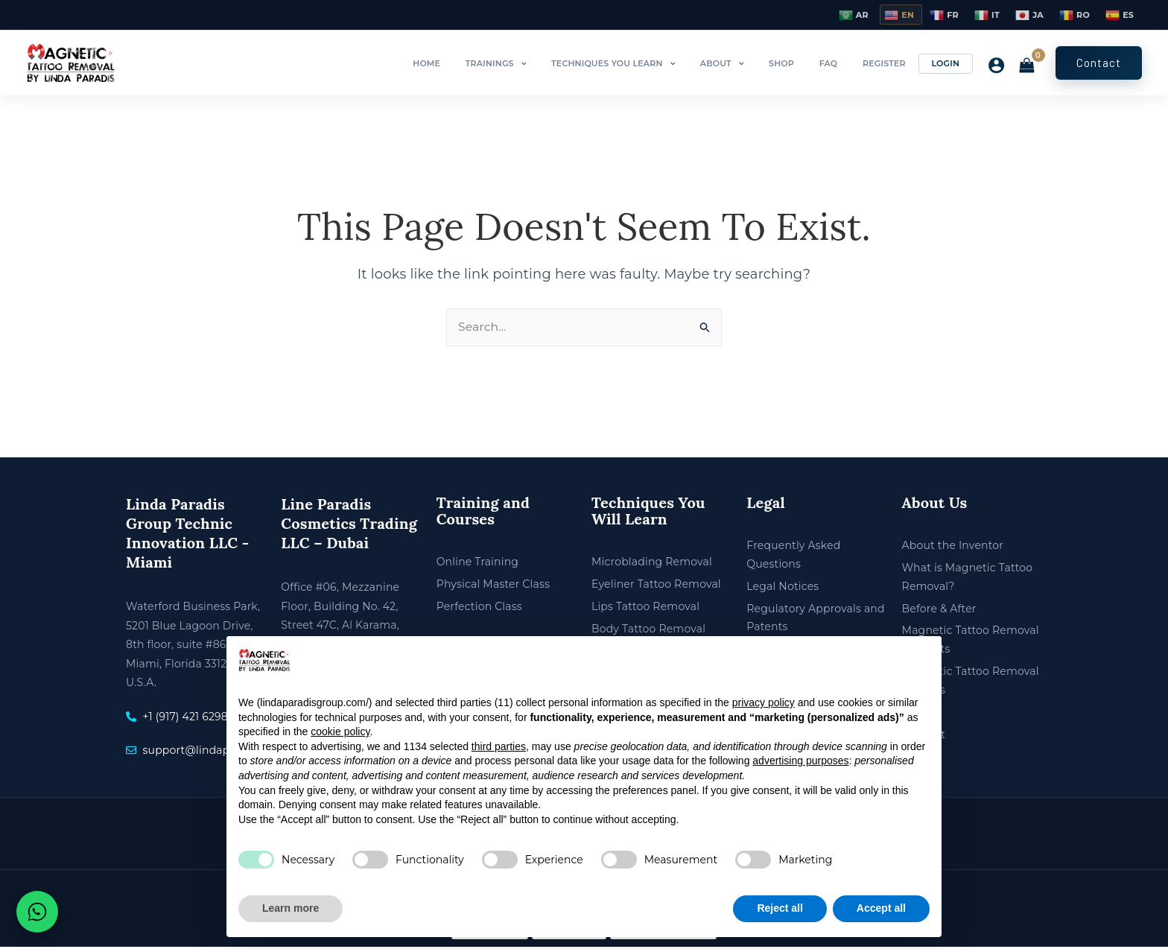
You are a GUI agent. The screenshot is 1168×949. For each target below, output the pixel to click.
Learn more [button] (290, 908)
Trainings (556, 63)
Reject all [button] (779, 908)
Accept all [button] (881, 908)
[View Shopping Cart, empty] (1026, 66)
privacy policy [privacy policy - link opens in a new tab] (763, 702)
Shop (813, 63)
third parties (499, 746)
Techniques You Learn (664, 63)
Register (897, 63)
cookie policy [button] (340, 731)
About (764, 63)
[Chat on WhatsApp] (37, 912)
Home (496, 63)
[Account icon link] (992, 65)
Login (950, 63)
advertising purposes (800, 760)
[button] (580, 63)
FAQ (851, 63)
